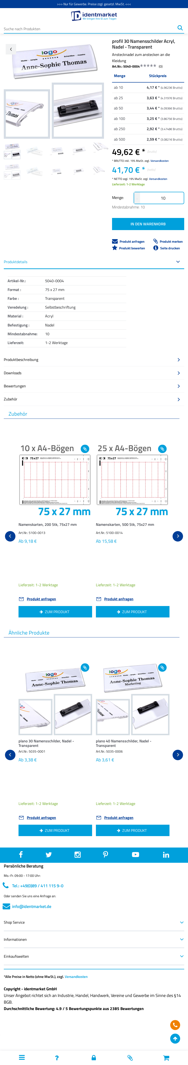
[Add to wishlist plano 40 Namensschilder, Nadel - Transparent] (162, 667)
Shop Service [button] (94, 922)
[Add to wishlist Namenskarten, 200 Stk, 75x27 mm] (85, 449)
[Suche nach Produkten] (90, 28)
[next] (178, 536)
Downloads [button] (92, 373)
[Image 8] (79, 171)
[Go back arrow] (11, 49)
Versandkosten (159, 160)
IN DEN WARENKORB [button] (148, 224)
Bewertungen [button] (92, 386)
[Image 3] (79, 151)
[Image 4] (101, 151)
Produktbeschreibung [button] (92, 359)
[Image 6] (34, 171)
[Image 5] (12, 171)
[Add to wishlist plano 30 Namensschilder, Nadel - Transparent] (85, 667)
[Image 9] (101, 171)
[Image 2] (56, 151)
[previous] (10, 536)
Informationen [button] (94, 939)
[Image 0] (12, 151)
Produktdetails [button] (92, 262)
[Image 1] (34, 151)
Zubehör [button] (92, 399)
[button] (55, 526)
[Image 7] (56, 171)
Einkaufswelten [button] (94, 956)
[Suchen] (180, 28)
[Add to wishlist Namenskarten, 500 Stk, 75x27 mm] (162, 449)
